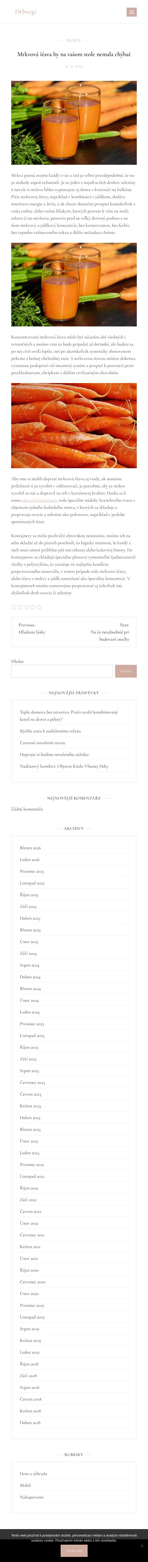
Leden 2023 (29, 1152)
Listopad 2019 (32, 1317)
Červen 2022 (30, 1211)
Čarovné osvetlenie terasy (42, 742)
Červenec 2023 (32, 1082)
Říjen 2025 (29, 894)
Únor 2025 (29, 941)
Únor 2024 (29, 1000)
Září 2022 (28, 1199)
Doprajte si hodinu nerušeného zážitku (54, 754)
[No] (141, 1545)
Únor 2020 (29, 1293)
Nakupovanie (32, 1497)
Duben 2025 (30, 918)
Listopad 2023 (32, 1035)
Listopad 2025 (32, 883)
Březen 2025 (30, 930)
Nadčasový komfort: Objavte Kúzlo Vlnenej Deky (64, 766)
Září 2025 (28, 906)
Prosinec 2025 (32, 871)
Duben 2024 (30, 977)
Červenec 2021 (32, 1235)
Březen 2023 (30, 1129)
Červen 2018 (31, 1399)
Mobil (74, 40)
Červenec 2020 (32, 1282)
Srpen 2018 (29, 1387)
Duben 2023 (30, 1117)
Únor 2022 (29, 1223)
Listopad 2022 (32, 1176)
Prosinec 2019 (32, 1305)
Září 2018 (28, 1375)
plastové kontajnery (39, 500)
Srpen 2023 (29, 1070)
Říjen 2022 (29, 1188)
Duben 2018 (30, 1422)
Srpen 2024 (29, 965)
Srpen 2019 (29, 1328)
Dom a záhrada (33, 1473)
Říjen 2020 (29, 1270)
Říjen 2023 (29, 1047)
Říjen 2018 (29, 1364)
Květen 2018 (30, 1411)
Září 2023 (28, 1059)
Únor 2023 (29, 1141)
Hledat (17, 661)
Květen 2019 (30, 1340)
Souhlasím (74, 1551)
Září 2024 (28, 953)
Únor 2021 (29, 1258)
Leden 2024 (29, 1012)
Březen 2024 (30, 988)
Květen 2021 (30, 1246)
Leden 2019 (29, 1352)
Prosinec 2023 (32, 1023)
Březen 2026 (30, 847)
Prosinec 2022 (32, 1164)
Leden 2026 (29, 859)
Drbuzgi (25, 11)
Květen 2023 (30, 1106)
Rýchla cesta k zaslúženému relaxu (50, 731)
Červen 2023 (30, 1094)
